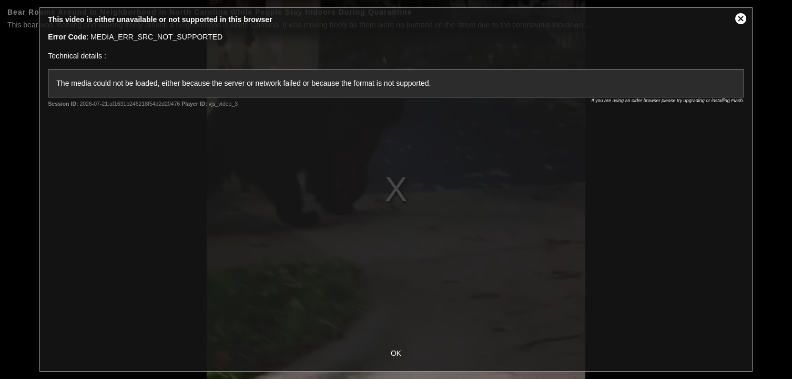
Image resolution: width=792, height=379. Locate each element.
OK (396, 353)
